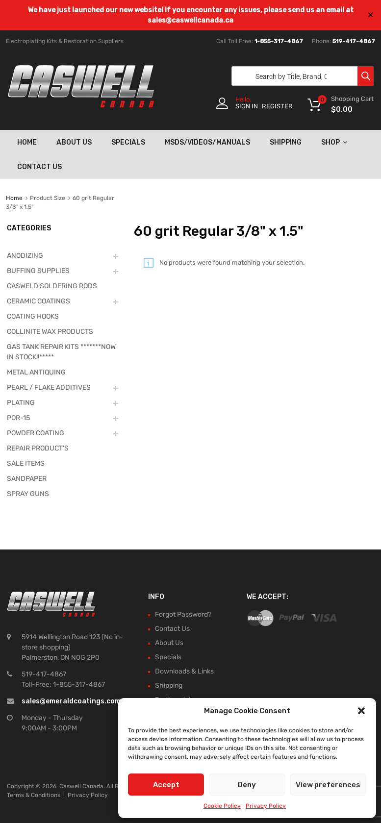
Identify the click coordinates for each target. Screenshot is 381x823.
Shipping (286, 142)
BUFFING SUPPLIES (38, 271)
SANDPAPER (27, 478)
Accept (166, 784)
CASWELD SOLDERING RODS (52, 286)
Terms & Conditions (33, 795)
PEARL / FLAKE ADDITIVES (49, 387)
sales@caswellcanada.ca (190, 20)
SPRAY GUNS (28, 494)
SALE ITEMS (26, 463)
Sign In (246, 106)
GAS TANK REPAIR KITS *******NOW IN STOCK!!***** (61, 352)
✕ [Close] (370, 15)
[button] (361, 711)
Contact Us (39, 167)
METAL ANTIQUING (36, 372)
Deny (247, 784)
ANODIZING (25, 255)
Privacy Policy (266, 805)
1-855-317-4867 (278, 41)
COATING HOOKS (33, 316)
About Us (74, 142)
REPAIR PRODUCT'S (38, 448)
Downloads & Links (184, 671)
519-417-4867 (353, 41)
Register (277, 106)
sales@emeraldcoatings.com (71, 701)
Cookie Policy (222, 805)
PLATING (21, 403)
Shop (334, 142)
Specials (128, 142)
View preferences (328, 784)
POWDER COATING (35, 433)
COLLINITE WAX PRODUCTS (50, 331)
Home (27, 142)
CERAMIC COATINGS (38, 301)
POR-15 (18, 418)
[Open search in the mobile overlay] (300, 76)
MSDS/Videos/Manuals (207, 142)
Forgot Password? (183, 614)
